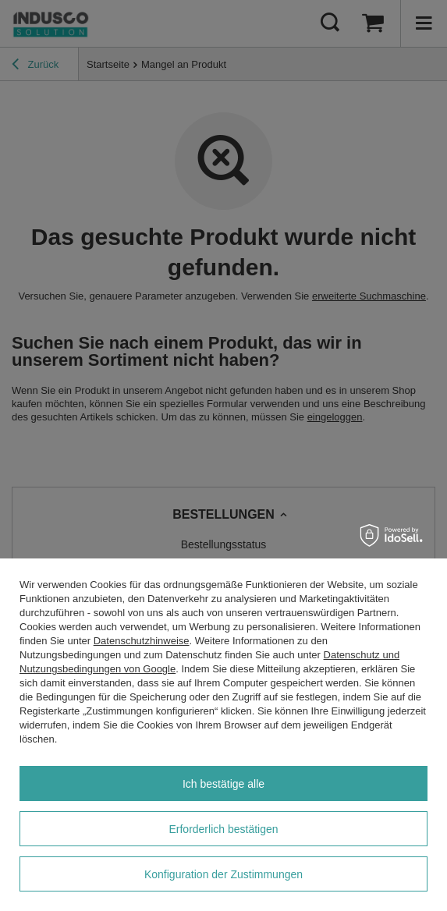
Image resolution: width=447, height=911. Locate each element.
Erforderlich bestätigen (223, 829)
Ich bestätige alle (223, 784)
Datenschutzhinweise (142, 641)
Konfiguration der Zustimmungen (223, 874)
